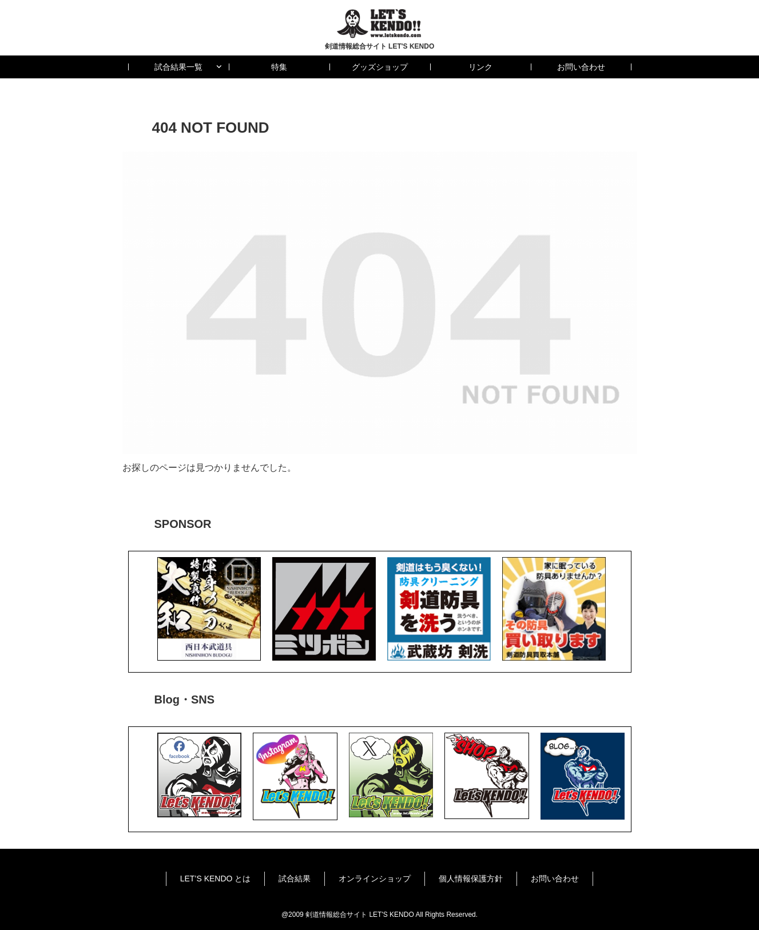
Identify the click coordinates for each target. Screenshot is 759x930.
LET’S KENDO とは (215, 878)
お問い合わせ (555, 878)
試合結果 (295, 878)
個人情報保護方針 (471, 878)
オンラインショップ (375, 878)
